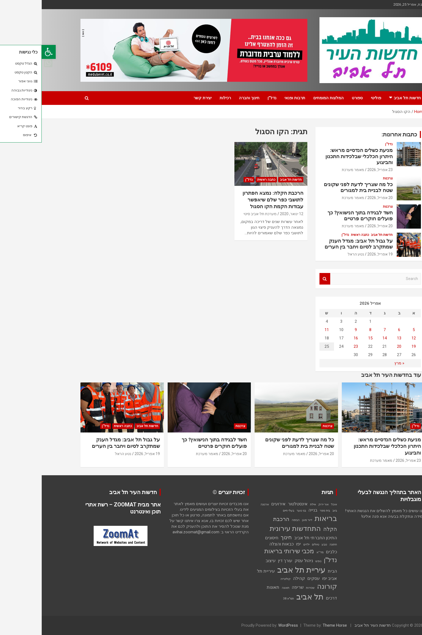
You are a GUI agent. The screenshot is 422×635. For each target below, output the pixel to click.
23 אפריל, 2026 (338, 170)
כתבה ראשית (225, 180)
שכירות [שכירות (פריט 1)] (268, 588)
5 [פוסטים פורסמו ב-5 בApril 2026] (372, 329)
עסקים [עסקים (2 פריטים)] (272, 578)
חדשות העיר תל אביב (331, 625)
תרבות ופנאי (253, 97)
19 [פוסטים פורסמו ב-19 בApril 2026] (372, 346)
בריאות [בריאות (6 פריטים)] (284, 518)
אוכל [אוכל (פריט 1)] (292, 504)
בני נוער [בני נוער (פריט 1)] (259, 510)
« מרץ (358, 363)
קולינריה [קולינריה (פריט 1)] (244, 579)
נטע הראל (314, 254)
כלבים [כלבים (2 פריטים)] (289, 551)
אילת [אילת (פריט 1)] (271, 504)
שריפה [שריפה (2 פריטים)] (256, 587)
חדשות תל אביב (365, 97)
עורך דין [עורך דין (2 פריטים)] (243, 560)
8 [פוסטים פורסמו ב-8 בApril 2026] (329, 329)
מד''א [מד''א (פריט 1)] (278, 552)
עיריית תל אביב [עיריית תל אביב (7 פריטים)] (259, 569)
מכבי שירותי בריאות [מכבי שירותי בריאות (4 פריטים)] (247, 551)
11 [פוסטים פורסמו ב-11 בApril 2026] (285, 329)
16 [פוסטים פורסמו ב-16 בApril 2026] (314, 338)
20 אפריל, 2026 (338, 198)
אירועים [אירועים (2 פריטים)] (237, 503)
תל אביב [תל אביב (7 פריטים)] (268, 596)
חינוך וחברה (207, 97)
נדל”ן (230, 97)
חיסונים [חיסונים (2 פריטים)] (230, 537)
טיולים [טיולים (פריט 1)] (273, 544)
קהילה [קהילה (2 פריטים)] (257, 578)
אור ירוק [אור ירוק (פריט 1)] (282, 504)
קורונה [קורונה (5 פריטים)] (285, 586)
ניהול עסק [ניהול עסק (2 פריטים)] (262, 560)
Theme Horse (293, 625)
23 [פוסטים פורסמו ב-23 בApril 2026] (314, 346)
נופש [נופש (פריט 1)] (277, 561)
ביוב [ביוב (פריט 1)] (293, 510)
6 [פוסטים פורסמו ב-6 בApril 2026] (357, 329)
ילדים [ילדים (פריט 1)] (265, 544)
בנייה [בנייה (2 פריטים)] (271, 510)
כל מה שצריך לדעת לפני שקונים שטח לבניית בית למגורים (316, 187)
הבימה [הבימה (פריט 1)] (254, 520)
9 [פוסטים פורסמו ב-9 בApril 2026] (314, 329)
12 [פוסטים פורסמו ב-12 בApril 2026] (372, 338)
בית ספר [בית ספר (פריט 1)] (283, 510)
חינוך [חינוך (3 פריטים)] (244, 537)
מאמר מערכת (311, 170)
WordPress (246, 625)
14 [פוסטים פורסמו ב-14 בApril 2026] (343, 338)
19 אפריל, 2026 (338, 254)
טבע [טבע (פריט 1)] (282, 544)
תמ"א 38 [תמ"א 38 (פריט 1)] (246, 598)
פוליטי (334, 97)
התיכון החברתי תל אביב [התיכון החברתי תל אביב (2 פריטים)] (273, 537)
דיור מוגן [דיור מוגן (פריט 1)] (265, 520)
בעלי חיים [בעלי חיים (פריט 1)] (246, 510)
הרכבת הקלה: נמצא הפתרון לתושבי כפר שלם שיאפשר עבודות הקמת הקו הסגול (231, 199)
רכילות (183, 97)
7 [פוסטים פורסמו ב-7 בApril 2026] (343, 329)
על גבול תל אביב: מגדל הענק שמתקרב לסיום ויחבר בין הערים (317, 244)
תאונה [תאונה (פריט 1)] (244, 588)
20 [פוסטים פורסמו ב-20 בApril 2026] (357, 346)
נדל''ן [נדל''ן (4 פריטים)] (288, 560)
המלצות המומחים (287, 97)
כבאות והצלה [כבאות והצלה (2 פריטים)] (240, 544)
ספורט (315, 97)
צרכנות (346, 178)
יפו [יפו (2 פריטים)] (256, 544)
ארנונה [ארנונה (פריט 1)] (223, 504)
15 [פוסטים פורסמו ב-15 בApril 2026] (328, 338)
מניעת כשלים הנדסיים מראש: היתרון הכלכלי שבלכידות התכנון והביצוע (317, 156)
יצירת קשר (161, 97)
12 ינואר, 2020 (250, 214)
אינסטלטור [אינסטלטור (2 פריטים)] (256, 503)
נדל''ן (207, 180)
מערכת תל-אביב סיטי (218, 214)
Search (283, 279)
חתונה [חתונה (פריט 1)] (291, 544)
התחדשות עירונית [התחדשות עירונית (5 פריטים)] (253, 528)
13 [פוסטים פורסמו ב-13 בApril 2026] (357, 338)
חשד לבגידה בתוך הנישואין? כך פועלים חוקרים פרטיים (318, 216)
